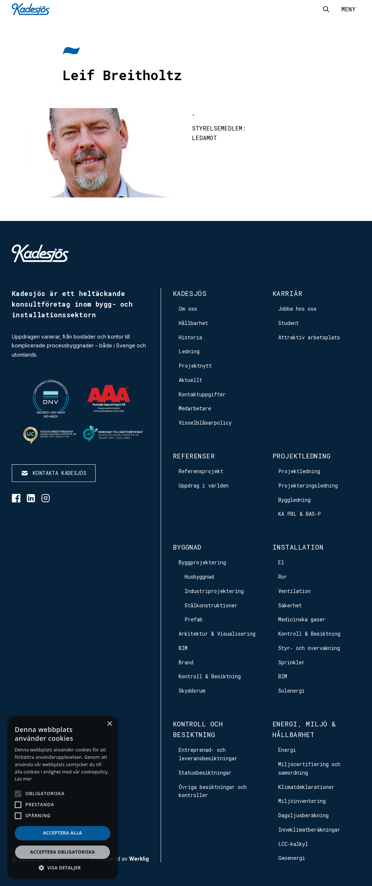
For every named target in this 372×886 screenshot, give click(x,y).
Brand (186, 662)
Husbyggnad (199, 576)
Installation (297, 547)
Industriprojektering (214, 590)
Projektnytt (195, 365)
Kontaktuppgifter (202, 394)
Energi (287, 749)
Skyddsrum (192, 690)
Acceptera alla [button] (62, 833)
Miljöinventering (302, 800)
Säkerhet (290, 605)
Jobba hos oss (297, 308)
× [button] (109, 724)
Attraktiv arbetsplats (309, 337)
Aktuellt (190, 379)
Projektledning (301, 455)
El (281, 562)
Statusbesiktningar (205, 772)
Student (288, 322)
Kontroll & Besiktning (210, 676)
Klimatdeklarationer (306, 786)
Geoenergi (291, 857)
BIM (183, 647)
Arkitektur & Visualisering (217, 633)
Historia (190, 337)
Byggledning (294, 499)
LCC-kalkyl (293, 843)
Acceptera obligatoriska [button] (62, 852)
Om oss (188, 308)
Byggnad (187, 547)
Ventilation (294, 590)
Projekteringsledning (308, 485)
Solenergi (291, 690)
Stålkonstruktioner (211, 605)
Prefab (194, 619)
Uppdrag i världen (204, 485)
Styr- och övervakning (309, 647)
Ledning (189, 351)
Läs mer (23, 779)
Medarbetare (195, 408)
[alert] (62, 797)
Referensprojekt (201, 471)
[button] (62, 868)
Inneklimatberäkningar (309, 829)
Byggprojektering (202, 562)
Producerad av (120, 858)
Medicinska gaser (301, 619)
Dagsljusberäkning (303, 815)
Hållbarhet (193, 322)
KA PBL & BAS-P (299, 513)
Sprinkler (291, 662)
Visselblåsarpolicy (205, 422)
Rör (282, 576)
